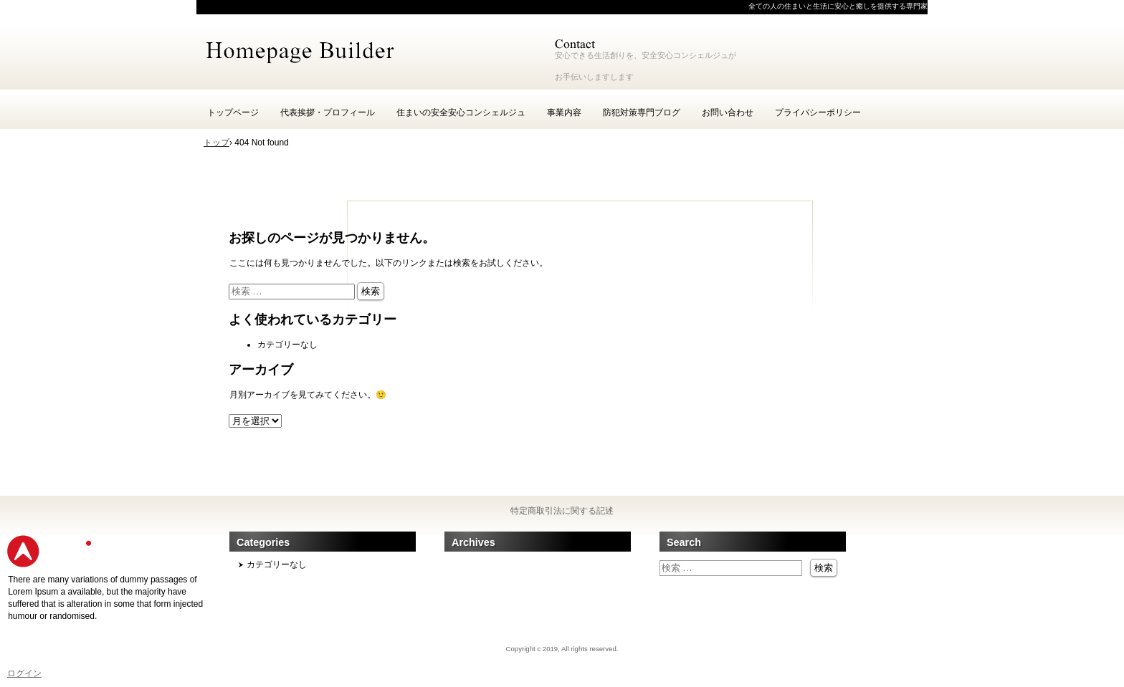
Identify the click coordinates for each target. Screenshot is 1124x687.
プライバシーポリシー (818, 112)
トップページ (233, 112)
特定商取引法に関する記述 (562, 511)
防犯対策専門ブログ (641, 112)
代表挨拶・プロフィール (327, 112)
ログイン (24, 673)
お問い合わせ (727, 112)
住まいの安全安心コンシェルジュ (460, 112)
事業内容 (564, 112)
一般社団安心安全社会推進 (368, 50)
